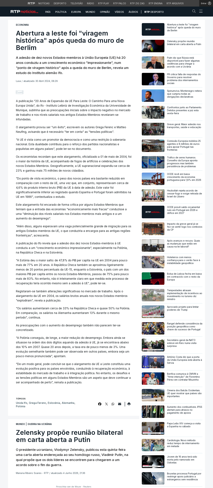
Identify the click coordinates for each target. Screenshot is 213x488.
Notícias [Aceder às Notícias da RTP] (44, 3)
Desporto (154, 11)
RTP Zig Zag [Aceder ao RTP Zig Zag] (137, 3)
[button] (194, 11)
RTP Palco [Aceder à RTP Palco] (119, 3)
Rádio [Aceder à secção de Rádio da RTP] (90, 3)
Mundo (90, 11)
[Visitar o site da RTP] (31, 3)
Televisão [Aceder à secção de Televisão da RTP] (76, 3)
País (48, 11)
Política (60, 11)
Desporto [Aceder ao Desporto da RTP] (60, 3)
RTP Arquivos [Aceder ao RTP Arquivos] (175, 3)
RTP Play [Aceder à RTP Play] (103, 3)
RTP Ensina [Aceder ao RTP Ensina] (155, 3)
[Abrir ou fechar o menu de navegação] (199, 11)
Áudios (133, 11)
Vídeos (119, 11)
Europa (76, 11)
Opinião (105, 11)
